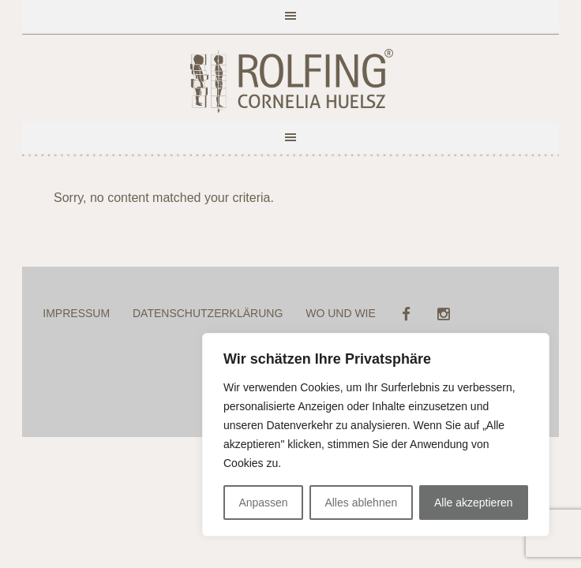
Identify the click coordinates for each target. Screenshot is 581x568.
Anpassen (262, 502)
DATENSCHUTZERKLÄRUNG (208, 313)
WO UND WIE (340, 313)
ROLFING (290, 82)
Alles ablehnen (360, 502)
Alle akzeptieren (473, 502)
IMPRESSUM (76, 313)
